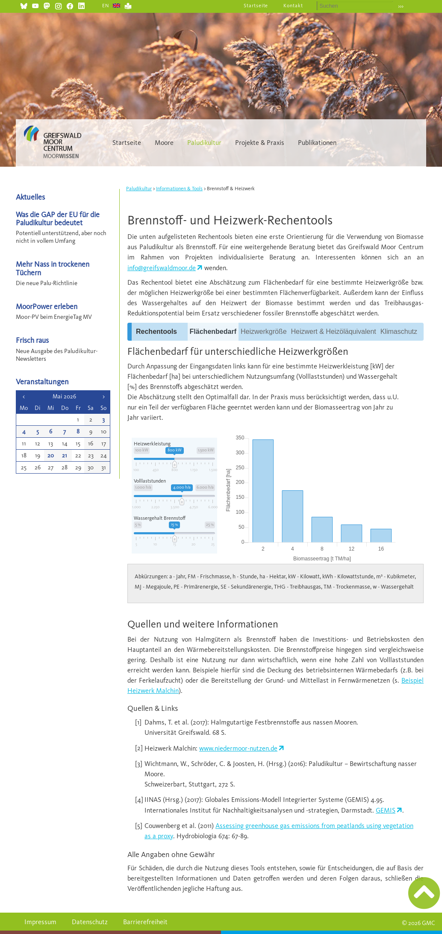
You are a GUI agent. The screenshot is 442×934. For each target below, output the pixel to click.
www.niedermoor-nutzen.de (238, 748)
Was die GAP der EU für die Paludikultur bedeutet (58, 218)
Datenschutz (90, 922)
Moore (164, 142)
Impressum (40, 922)
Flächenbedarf (213, 331)
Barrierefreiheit (145, 922)
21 (64, 455)
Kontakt (293, 6)
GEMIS (385, 810)
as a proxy (158, 836)
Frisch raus (32, 340)
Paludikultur (204, 142)
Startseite (256, 6)
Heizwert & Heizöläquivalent (333, 331)
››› (401, 6)
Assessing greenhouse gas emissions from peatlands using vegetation (314, 826)
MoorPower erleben (46, 306)
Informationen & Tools (179, 189)
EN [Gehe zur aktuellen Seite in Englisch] (105, 6)
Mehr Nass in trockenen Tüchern (52, 268)
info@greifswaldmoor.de (161, 268)
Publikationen (317, 142)
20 (50, 455)
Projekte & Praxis (259, 142)
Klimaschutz (398, 331)
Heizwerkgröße (264, 331)
